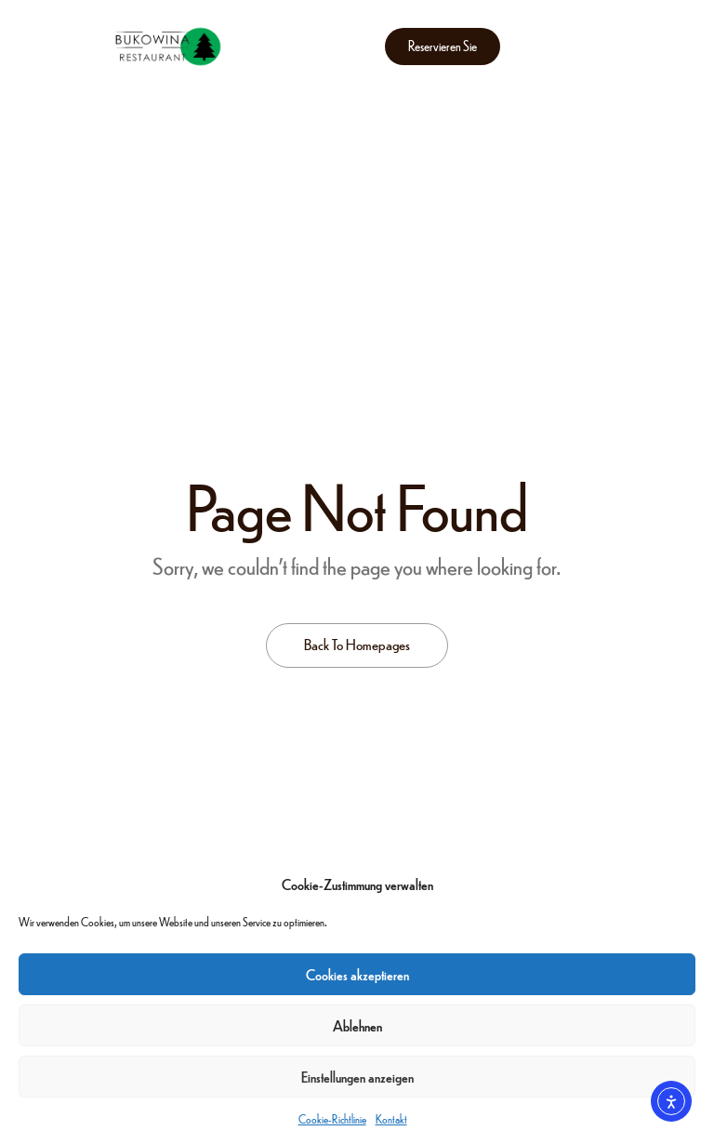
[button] (442, 46)
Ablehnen (357, 1025)
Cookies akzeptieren (357, 974)
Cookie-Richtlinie (332, 1118)
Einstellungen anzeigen (357, 1076)
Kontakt (391, 1118)
